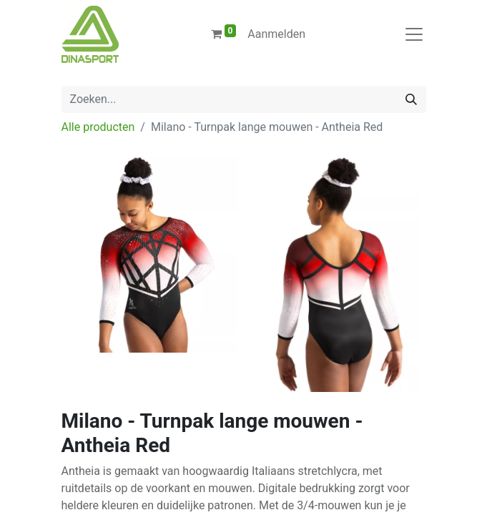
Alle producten (98, 127)
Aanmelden (276, 34)
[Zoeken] (411, 99)
